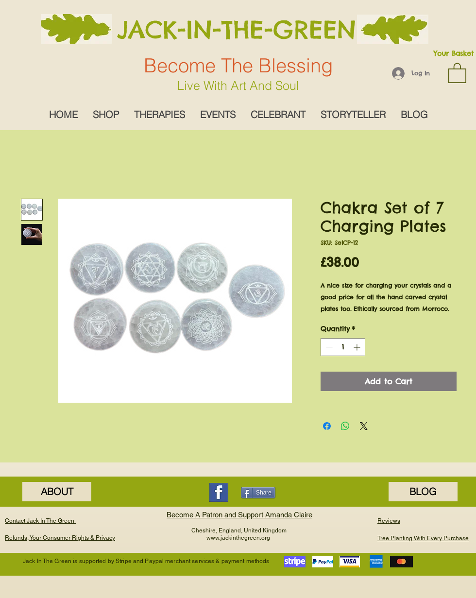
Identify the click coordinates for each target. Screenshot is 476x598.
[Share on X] (364, 426)
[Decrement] (328, 347)
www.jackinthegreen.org (238, 537)
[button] (457, 72)
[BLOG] (423, 491)
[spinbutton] (343, 347)
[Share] (258, 492)
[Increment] (358, 347)
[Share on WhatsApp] (345, 426)
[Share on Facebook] (327, 426)
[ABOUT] (56, 491)
